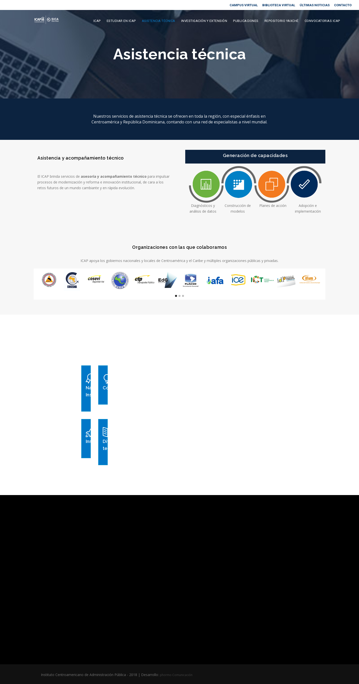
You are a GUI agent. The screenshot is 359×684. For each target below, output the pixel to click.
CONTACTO (343, 5)
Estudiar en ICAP (121, 21)
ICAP (97, 21)
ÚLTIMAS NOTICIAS (315, 5)
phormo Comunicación (176, 675)
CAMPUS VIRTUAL (244, 5)
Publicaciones (246, 21)
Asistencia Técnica (158, 21)
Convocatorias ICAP (322, 21)
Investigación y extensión (204, 21)
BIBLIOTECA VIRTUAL (278, 5)
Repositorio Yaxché (282, 21)
